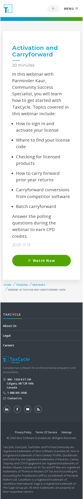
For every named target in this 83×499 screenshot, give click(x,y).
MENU (71, 9)
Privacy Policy (23, 432)
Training (22, 284)
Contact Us (14, 398)
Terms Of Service (46, 432)
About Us (9, 326)
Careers (8, 345)
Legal (7, 336)
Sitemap (66, 432)
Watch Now (41, 260)
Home (8, 284)
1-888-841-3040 (17, 393)
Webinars (38, 284)
